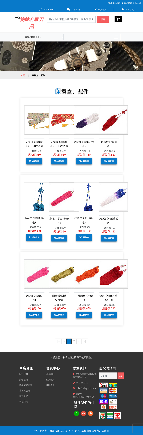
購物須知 (23, 379)
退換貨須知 (24, 390)
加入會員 (127, 9)
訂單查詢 (73, 9)
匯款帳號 (23, 396)
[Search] (71, 19)
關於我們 (23, 374)
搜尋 (103, 19)
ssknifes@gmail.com (86, 388)
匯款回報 (23, 401)
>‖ (84, 341)
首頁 (22, 75)
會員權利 (50, 374)
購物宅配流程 (25, 385)
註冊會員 (50, 385)
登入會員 (101, 9)
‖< (58, 341)
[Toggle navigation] (116, 37)
